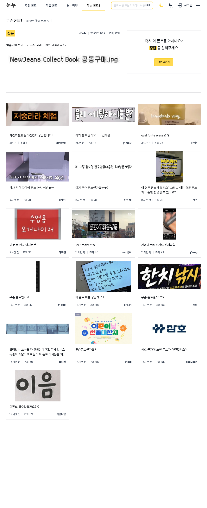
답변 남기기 (164, 62)
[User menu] (170, 5)
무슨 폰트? (93, 5)
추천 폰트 (31, 5)
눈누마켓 (72, 5)
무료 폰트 (52, 5)
